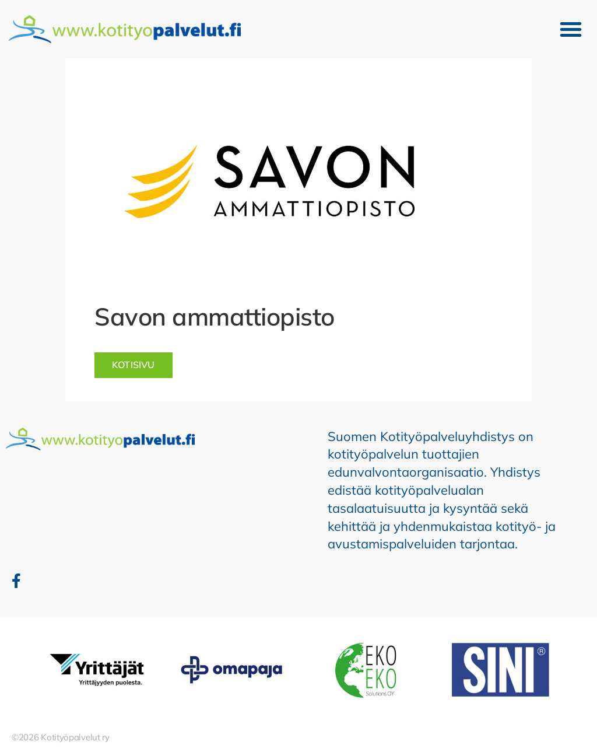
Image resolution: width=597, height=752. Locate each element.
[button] (570, 29)
